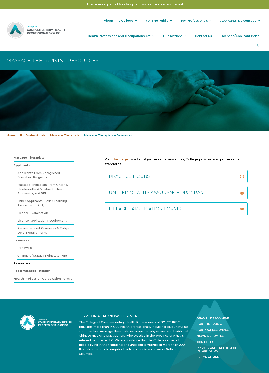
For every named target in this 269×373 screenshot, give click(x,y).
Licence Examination (32, 213)
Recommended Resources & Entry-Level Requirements (43, 230)
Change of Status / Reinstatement (42, 255)
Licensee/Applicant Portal (240, 36)
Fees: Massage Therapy (32, 271)
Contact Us (203, 36)
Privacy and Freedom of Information (217, 350)
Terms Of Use (208, 357)
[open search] (258, 45)
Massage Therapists (29, 157)
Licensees (21, 240)
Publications (172, 36)
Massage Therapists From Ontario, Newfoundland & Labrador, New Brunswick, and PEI (42, 189)
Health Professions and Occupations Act (119, 36)
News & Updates (210, 336)
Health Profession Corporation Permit (43, 278)
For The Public (157, 20)
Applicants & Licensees (238, 20)
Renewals (24, 248)
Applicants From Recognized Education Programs (38, 175)
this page (120, 159)
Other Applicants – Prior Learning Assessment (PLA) (42, 203)
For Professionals (194, 20)
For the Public (209, 324)
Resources (22, 263)
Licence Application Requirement (42, 220)
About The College (118, 20)
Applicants (22, 165)
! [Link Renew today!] (171, 4)
